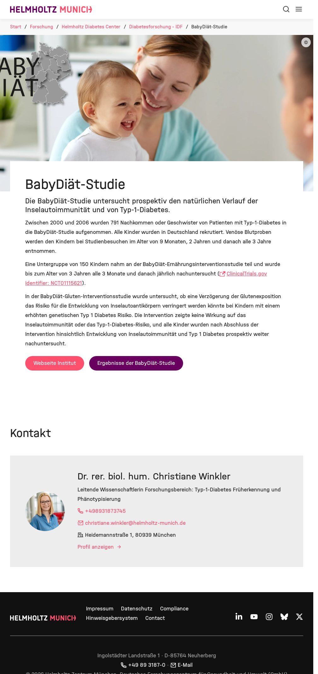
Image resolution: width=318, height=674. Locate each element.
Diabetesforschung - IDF (155, 27)
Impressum (99, 608)
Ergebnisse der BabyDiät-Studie (136, 363)
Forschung (41, 27)
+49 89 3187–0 (146, 665)
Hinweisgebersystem (112, 618)
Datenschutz (137, 608)
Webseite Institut (54, 363)
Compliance (174, 608)
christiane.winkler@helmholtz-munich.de (135, 523)
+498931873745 (105, 511)
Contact (155, 618)
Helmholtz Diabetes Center (91, 27)
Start (15, 27)
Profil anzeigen (96, 547)
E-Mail (185, 665)
